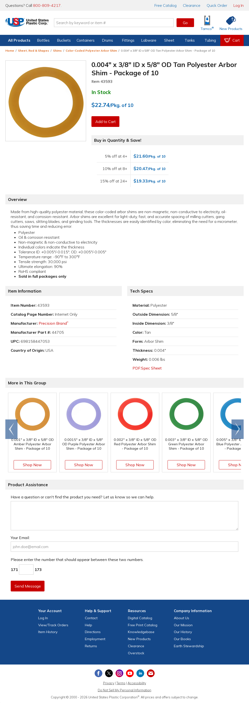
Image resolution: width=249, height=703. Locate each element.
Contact (91, 618)
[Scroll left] (11, 429)
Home (9, 50)
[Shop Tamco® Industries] (207, 23)
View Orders (53, 625)
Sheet (169, 40)
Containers (86, 40)
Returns (91, 646)
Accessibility (137, 683)
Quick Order (217, 5)
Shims (57, 50)
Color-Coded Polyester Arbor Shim (91, 50)
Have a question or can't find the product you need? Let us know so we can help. (82, 496)
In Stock (101, 92)
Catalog (165, 5)
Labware (148, 40)
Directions (93, 632)
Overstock (136, 653)
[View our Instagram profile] (119, 673)
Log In (238, 5)
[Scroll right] (237, 429)
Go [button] (185, 22)
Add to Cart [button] (106, 121)
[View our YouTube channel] (130, 673)
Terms (120, 683)
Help (88, 625)
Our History (183, 632)
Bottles (43, 40)
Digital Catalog (140, 618)
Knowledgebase (141, 632)
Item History (48, 632)
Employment (95, 639)
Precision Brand (53, 323)
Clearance (191, 5)
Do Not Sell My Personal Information (124, 690)
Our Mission (183, 625)
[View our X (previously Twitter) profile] (109, 673)
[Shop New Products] (229, 23)
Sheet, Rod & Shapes (33, 50)
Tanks (190, 40)
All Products (19, 40)
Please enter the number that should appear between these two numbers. (77, 559)
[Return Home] (34, 23)
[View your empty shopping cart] (232, 40)
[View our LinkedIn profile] (140, 673)
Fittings (128, 40)
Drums (107, 40)
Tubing (210, 40)
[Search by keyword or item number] (121, 22)
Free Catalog (142, 625)
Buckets (64, 40)
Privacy (108, 683)
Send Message (28, 586)
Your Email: (20, 537)
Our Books (182, 639)
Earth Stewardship (189, 646)
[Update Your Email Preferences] (151, 673)
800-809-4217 (47, 5)
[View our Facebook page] (98, 673)
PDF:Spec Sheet (147, 368)
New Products (139, 639)
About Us (181, 618)
